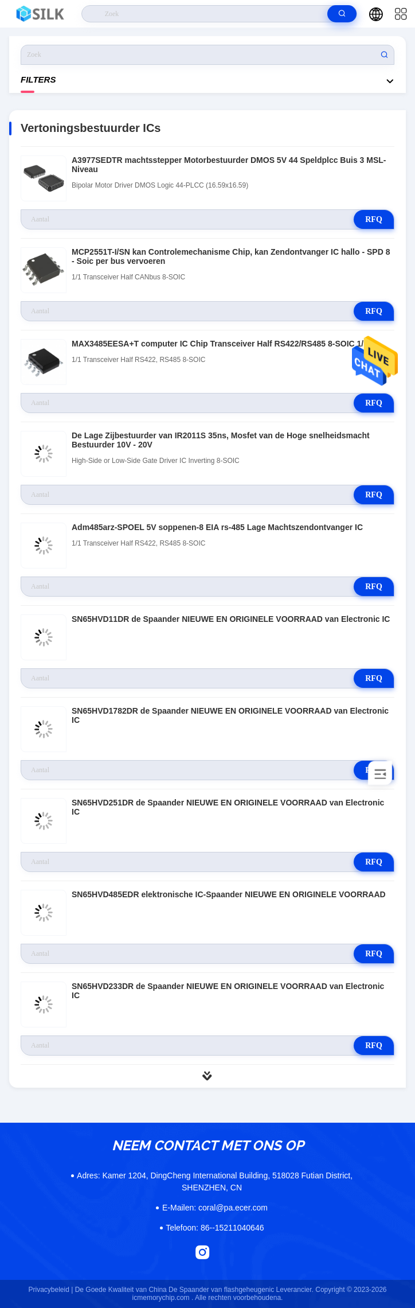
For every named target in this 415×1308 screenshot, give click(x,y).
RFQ (373, 219)
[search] (342, 13)
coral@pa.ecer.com (215, 1207)
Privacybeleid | (50, 1290)
